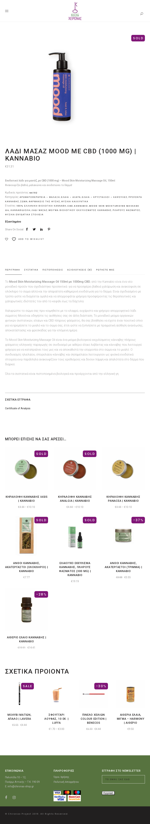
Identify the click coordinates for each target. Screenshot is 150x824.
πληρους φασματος (126, 210)
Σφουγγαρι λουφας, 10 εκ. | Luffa (56, 718)
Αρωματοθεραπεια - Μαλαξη (40, 197)
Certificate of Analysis (17, 408)
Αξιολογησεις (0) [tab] (79, 269)
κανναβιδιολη (21, 210)
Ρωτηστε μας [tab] (105, 269)
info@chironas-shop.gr (21, 786)
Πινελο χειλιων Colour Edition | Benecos (93, 718)
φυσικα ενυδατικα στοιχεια (24, 214)
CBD (70, 205)
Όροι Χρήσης (61, 777)
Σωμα (24, 201)
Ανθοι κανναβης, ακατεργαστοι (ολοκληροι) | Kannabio (26, 567)
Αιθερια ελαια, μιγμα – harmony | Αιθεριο (130, 718)
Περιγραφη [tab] (12, 269)
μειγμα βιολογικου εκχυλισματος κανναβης (80, 210)
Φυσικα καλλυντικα (74, 201)
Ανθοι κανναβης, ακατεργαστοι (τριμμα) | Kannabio (123, 567)
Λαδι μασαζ (39, 210)
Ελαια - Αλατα (71, 197)
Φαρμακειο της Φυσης (44, 201)
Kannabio (81, 205)
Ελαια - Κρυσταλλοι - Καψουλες (104, 197)
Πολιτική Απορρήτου (66, 781)
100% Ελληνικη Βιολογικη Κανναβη (41, 205)
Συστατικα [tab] (31, 269)
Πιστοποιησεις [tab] (52, 269)
